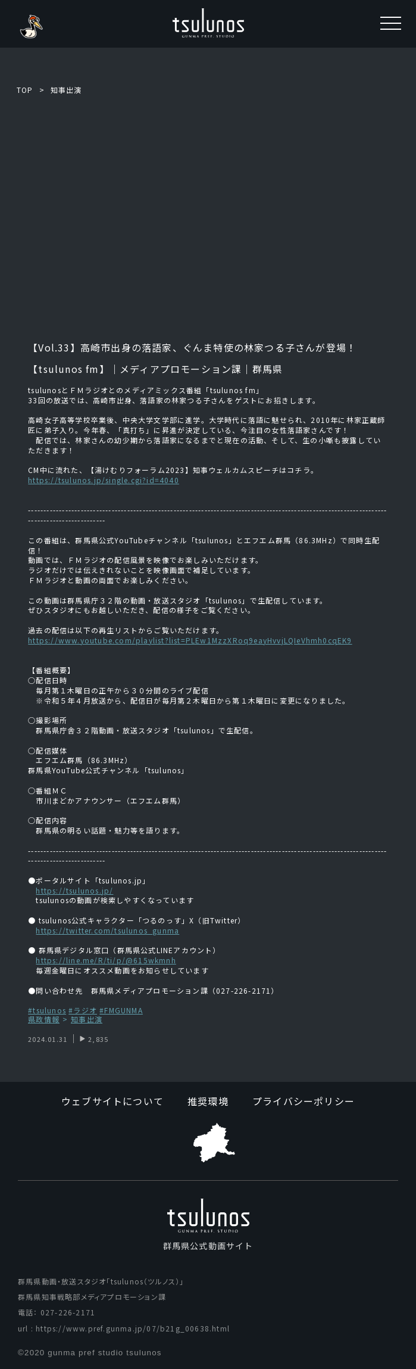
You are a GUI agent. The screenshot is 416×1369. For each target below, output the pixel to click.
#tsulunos (47, 1010)
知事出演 (66, 90)
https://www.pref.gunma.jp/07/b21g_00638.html (133, 1328)
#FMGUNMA (121, 1010)
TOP (25, 90)
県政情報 (44, 1019)
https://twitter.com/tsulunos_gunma (107, 930)
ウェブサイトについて (112, 1101)
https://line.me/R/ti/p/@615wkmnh (106, 960)
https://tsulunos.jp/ (74, 890)
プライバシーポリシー (303, 1101)
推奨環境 (208, 1101)
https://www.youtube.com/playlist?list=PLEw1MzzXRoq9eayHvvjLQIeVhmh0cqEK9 (190, 640)
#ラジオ (82, 1010)
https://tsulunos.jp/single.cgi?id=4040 (103, 480)
